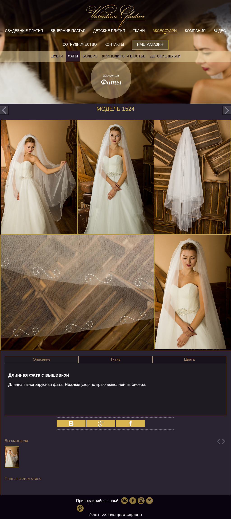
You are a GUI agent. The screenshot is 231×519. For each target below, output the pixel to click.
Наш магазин (150, 44)
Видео (219, 31)
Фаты (73, 56)
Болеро (90, 56)
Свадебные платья (24, 31)
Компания (195, 31)
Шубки (57, 56)
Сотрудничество (79, 44)
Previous (218, 441)
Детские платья (109, 31)
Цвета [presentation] (189, 359)
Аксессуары (164, 31)
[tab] (42, 359)
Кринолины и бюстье (124, 56)
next (226, 110)
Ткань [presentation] (115, 359)
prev (4, 110)
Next (223, 441)
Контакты (114, 44)
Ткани (139, 31)
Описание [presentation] (42, 359)
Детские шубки (165, 56)
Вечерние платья (68, 31)
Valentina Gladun (115, 17)
